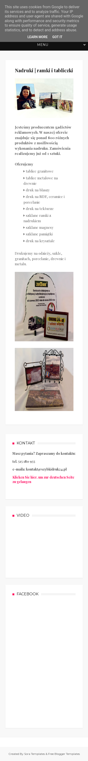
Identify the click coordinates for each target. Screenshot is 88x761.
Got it (57, 37)
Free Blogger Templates (64, 754)
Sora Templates (34, 754)
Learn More (37, 37)
